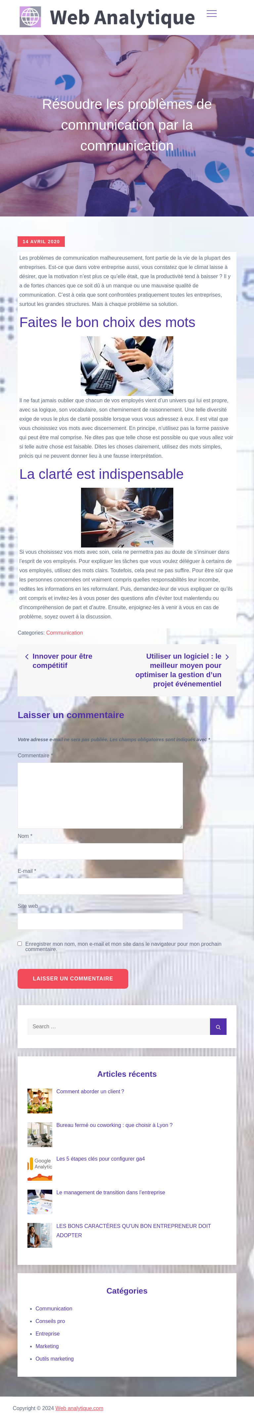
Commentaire (35, 755)
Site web (28, 906)
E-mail (27, 871)
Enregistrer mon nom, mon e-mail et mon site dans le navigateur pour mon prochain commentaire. (123, 946)
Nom (25, 836)
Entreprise (47, 1334)
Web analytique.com (80, 1408)
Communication (64, 633)
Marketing (47, 1346)
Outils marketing (54, 1359)
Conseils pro (50, 1321)
